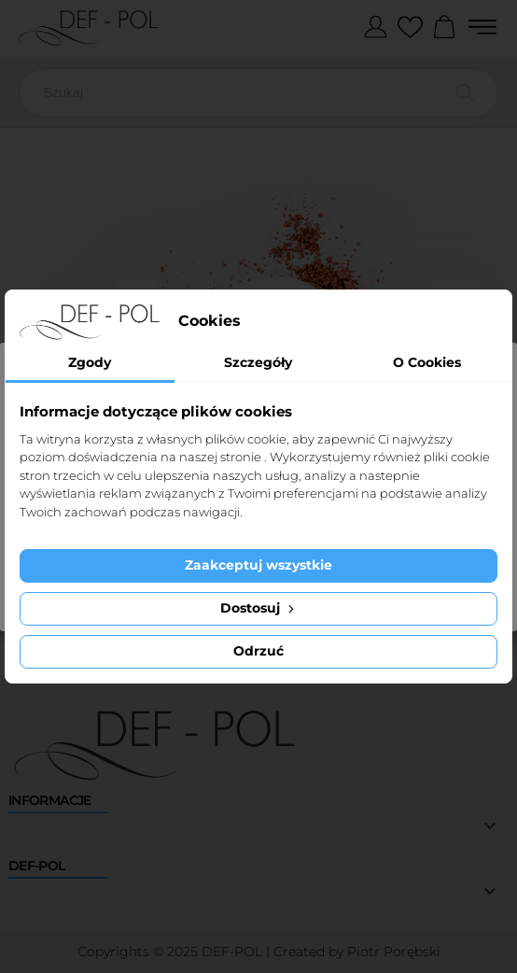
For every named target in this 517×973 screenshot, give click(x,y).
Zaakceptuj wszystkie (258, 565)
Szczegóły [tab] (258, 362)
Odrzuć (258, 650)
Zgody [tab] (89, 362)
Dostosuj (259, 607)
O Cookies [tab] (427, 362)
